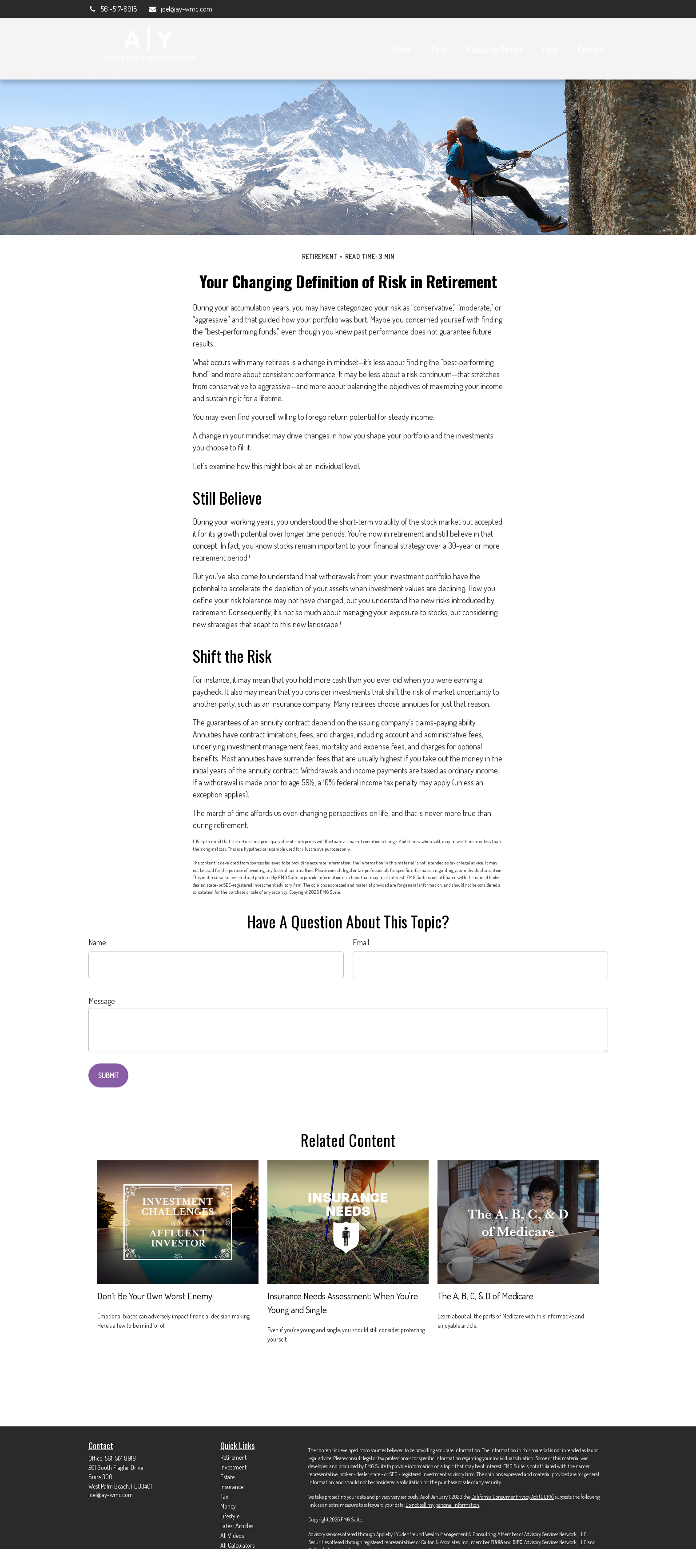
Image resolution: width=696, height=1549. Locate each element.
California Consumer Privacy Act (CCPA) (512, 1496)
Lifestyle (229, 1516)
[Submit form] (108, 1075)
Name (97, 942)
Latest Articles (236, 1525)
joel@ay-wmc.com (180, 8)
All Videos (232, 1535)
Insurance (231, 1486)
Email (361, 942)
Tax (224, 1496)
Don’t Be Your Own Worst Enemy (154, 1296)
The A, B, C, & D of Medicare (485, 1296)
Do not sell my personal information (442, 1504)
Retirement (233, 1457)
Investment (233, 1467)
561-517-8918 (113, 8)
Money (228, 1506)
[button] (402, 49)
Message (101, 1001)
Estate (227, 1477)
